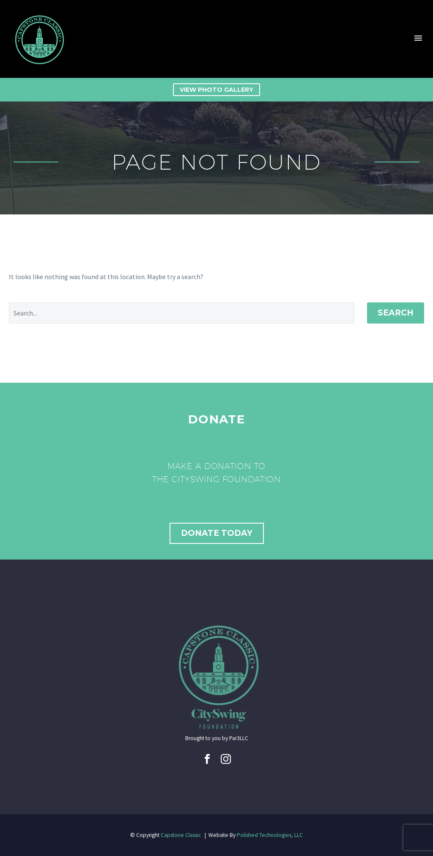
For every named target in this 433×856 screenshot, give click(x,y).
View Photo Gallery (216, 89)
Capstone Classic (181, 835)
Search (396, 313)
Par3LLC (238, 738)
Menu (418, 38)
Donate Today (216, 533)
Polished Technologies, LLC (270, 835)
